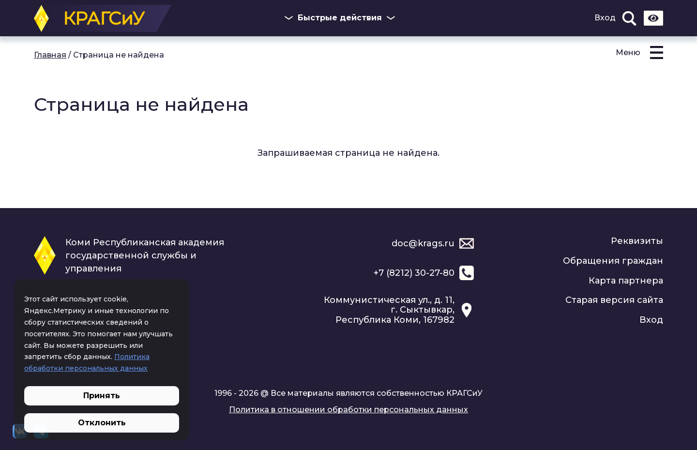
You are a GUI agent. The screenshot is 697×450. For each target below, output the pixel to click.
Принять (101, 395)
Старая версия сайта (614, 300)
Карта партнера (626, 280)
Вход (605, 18)
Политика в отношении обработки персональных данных (348, 409)
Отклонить (102, 422)
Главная (50, 55)
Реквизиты (637, 241)
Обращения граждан (613, 260)
